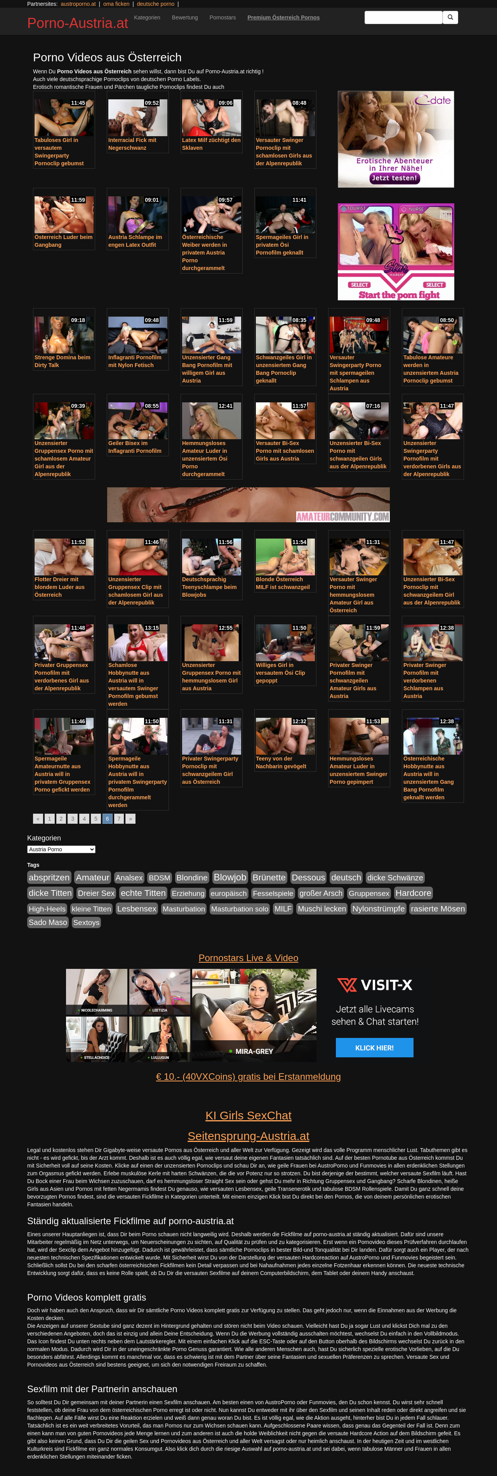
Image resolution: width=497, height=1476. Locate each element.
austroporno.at (78, 4)
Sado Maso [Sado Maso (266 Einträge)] (48, 922)
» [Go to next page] (130, 819)
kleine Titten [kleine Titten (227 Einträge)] (91, 909)
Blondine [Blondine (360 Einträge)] (192, 877)
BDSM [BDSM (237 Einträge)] (159, 878)
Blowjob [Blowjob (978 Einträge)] (230, 877)
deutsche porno (156, 4)
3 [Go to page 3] (72, 819)
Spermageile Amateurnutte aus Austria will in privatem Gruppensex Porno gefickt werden (62, 774)
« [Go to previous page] (38, 819)
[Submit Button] (450, 17)
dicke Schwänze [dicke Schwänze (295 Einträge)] (395, 877)
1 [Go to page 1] (49, 819)
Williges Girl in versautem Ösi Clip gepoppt (280, 673)
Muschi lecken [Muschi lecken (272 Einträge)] (322, 908)
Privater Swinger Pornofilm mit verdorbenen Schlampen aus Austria (425, 680)
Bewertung (185, 17)
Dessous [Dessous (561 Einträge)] (308, 877)
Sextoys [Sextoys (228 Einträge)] (86, 922)
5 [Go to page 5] (95, 819)
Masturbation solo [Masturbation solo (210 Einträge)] (239, 909)
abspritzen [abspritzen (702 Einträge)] (49, 877)
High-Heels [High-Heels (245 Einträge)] (47, 909)
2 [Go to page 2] (61, 819)
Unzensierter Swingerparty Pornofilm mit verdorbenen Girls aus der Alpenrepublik (432, 458)
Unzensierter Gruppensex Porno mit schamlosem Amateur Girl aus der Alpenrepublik (64, 458)
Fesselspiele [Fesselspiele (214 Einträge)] (273, 893)
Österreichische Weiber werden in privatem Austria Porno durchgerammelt (204, 252)
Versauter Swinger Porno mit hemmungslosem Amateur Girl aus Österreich (353, 594)
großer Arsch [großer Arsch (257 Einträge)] (320, 893)
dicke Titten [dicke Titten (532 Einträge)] (50, 893)
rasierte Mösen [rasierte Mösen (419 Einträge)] (438, 908)
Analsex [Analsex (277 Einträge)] (129, 877)
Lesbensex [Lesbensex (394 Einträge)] (136, 908)
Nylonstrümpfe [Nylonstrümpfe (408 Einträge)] (378, 908)
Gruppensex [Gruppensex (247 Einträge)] (369, 893)
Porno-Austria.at (77, 23)
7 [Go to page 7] (119, 819)
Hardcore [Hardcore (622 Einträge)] (413, 893)
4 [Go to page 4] (84, 819)
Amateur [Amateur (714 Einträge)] (92, 877)
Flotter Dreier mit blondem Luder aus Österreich (60, 587)
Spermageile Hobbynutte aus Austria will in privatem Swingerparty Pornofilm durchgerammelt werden (137, 781)
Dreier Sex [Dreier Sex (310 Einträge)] (96, 893)
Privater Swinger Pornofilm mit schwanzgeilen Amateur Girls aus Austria (353, 680)
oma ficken (116, 4)
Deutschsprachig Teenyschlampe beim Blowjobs (209, 587)
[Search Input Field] (404, 17)
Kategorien (147, 17)
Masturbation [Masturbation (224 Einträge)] (184, 909)
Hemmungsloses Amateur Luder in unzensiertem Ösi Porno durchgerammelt (205, 458)
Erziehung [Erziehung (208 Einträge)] (188, 893)
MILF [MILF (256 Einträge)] (283, 908)
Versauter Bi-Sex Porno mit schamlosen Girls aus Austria (285, 451)
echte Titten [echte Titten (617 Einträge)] (143, 893)
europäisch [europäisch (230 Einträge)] (229, 893)
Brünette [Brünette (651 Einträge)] (268, 877)
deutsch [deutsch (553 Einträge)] (346, 877)
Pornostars (223, 17)
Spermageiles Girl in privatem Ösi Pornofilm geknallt (282, 245)
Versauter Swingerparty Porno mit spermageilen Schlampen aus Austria (355, 373)
